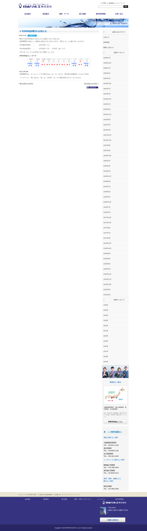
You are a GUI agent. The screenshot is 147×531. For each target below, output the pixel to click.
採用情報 (111, 3)
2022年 (105, 325)
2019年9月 (106, 181)
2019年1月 (106, 197)
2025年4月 (106, 73)
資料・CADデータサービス (82, 499)
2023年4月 (106, 109)
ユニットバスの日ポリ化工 (28, 494)
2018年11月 (107, 202)
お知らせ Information (46, 494)
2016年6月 (106, 264)
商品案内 (46, 14)
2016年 (105, 356)
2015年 (105, 362)
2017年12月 (107, 217)
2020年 (105, 336)
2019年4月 (106, 192)
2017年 (105, 351)
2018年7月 (106, 207)
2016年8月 (106, 258)
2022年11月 (107, 114)
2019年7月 (106, 186)
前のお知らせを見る (26, 83)
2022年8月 (106, 119)
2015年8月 (106, 289)
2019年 (105, 341)
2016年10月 (107, 248)
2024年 (105, 315)
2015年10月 (107, 284)
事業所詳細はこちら (115, 422)
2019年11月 (107, 176)
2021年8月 (106, 145)
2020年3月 (106, 171)
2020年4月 (106, 166)
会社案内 (27, 14)
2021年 (105, 331)
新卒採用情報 (101, 14)
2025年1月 (106, 78)
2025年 (105, 310)
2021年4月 (106, 150)
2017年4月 (106, 238)
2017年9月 (106, 228)
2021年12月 (107, 135)
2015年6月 (106, 295)
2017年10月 (107, 222)
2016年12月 (107, 243)
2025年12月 (107, 63)
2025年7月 (106, 68)
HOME (104, 3)
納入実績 (82, 14)
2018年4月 (106, 212)
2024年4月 (106, 94)
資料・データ (64, 14)
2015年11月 (107, 279)
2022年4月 (106, 130)
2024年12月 (107, 83)
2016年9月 (106, 253)
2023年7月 (106, 104)
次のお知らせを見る (90, 83)
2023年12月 (107, 99)
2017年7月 (106, 233)
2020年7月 (106, 161)
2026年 (105, 305)
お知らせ (106, 37)
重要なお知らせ (108, 47)
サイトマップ (120, 3)
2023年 (105, 320)
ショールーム (101, 499)
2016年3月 (106, 269)
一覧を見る (92, 87)
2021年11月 (107, 140)
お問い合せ (119, 14)
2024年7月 (106, 89)
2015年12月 (107, 274)
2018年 (105, 346)
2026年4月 (106, 58)
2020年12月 (107, 155)
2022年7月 (106, 125)
